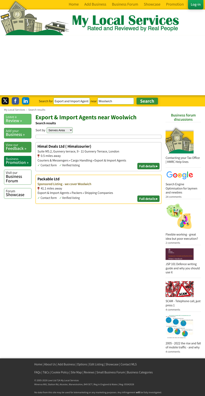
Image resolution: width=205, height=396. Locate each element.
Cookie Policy (60, 372)
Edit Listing (96, 364)
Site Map (76, 372)
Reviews (89, 372)
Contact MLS (129, 364)
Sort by (40, 130)
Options (82, 364)
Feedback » (18, 146)
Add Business (66, 364)
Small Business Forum (110, 372)
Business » (18, 132)
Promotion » (18, 160)
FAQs (37, 372)
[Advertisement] (102, 65)
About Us (50, 364)
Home (38, 364)
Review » (18, 118)
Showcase (18, 193)
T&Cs (46, 372)
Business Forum (18, 176)
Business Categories (140, 372)
